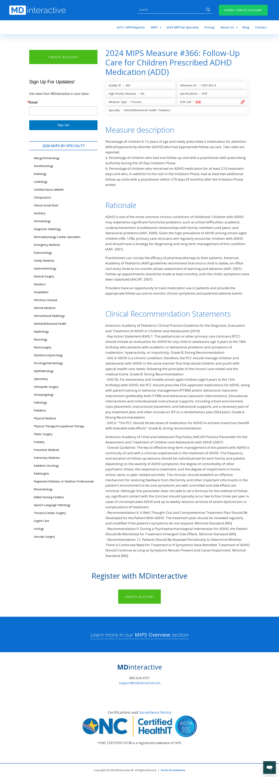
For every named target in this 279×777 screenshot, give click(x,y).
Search (208, 10)
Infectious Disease (45, 300)
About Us (227, 27)
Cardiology (40, 182)
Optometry (41, 379)
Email (33, 102)
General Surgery (44, 276)
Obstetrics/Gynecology (48, 355)
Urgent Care (41, 521)
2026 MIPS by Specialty (182, 27)
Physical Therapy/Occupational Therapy (59, 426)
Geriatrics (40, 284)
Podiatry (39, 442)
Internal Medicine (45, 308)
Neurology (40, 339)
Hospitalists (41, 292)
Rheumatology (43, 489)
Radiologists (41, 473)
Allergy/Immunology (46, 158)
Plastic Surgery (43, 434)
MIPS (154, 27)
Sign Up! (63, 125)
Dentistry (39, 213)
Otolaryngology (43, 394)
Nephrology (41, 331)
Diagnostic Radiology (47, 229)
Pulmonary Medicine (47, 458)
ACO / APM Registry (131, 27)
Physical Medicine (45, 418)
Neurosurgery (42, 347)
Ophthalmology (43, 371)
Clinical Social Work (46, 205)
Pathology (40, 402)
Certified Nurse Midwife (49, 189)
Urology (39, 529)
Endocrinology (43, 253)
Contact (261, 27)
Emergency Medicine (47, 245)
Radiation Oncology (46, 465)
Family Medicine (44, 260)
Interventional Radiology (49, 316)
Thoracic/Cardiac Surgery (50, 513)
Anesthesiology (43, 166)
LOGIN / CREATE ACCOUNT (243, 10)
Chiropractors (42, 197)
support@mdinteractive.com (139, 683)
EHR (198, 102)
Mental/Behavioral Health (50, 324)
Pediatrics (40, 410)
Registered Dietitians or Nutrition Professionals (64, 481)
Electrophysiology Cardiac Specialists (57, 237)
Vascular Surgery (44, 536)
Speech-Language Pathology (52, 505)
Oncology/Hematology (48, 363)
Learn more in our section (139, 634)
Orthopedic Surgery (46, 387)
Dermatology (42, 221)
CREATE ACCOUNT (63, 57)
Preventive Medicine (46, 450)
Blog (245, 27)
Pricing (209, 27)
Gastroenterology (45, 268)
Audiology (40, 174)
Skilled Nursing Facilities (49, 497)
